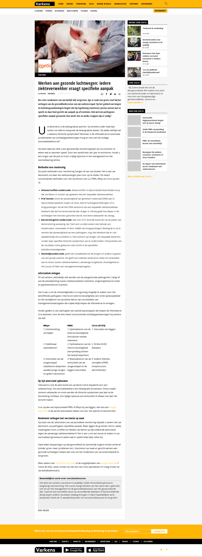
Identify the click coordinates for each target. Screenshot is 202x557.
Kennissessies (120, 3)
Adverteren (105, 541)
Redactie (77, 541)
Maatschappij (72, 11)
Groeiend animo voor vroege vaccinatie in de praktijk (152, 42)
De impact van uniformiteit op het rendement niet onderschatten (154, 166)
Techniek (84, 11)
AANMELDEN (159, 531)
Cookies (136, 541)
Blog (91, 3)
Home (60, 3)
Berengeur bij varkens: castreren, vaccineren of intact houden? (153, 155)
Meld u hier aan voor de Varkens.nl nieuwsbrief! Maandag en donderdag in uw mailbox (76, 530)
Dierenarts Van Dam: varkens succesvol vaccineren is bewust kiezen (151, 57)
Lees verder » (135, 102)
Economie (39, 11)
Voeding (93, 11)
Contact (65, 541)
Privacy (125, 541)
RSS (116, 541)
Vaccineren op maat (65, 463)
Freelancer (51, 94)
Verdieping (81, 3)
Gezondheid (59, 11)
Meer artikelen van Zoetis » (140, 176)
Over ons (53, 541)
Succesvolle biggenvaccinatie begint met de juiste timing (153, 120)
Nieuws (70, 3)
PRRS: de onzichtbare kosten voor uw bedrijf (152, 142)
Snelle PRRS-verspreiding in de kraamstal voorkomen (154, 130)
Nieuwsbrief (146, 3)
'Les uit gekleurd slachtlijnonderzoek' (151, 71)
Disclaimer (148, 541)
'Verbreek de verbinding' (153, 28)
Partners (134, 3)
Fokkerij (48, 11)
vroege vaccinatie (109, 463)
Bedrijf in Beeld (104, 3)
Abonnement (160, 10)
